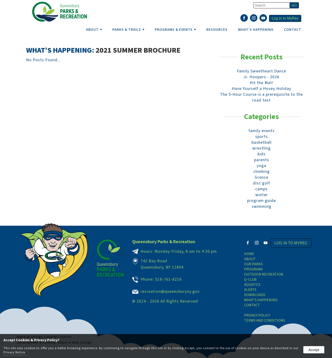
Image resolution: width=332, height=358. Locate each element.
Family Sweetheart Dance (261, 71)
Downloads (254, 294)
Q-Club (250, 279)
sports (261, 137)
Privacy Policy (257, 315)
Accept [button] (313, 350)
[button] (294, 5)
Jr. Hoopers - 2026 (261, 77)
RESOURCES (217, 29)
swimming (261, 206)
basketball (262, 142)
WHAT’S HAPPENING (255, 29)
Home (249, 253)
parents (261, 160)
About (250, 259)
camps (261, 189)
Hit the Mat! (261, 83)
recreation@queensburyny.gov (170, 291)
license (261, 177)
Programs (253, 269)
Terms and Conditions (264, 320)
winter (261, 195)
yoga (261, 166)
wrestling (261, 148)
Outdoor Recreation (263, 274)
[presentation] (244, 18)
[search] (272, 5)
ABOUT (94, 29)
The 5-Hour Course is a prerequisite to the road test (261, 97)
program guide (261, 201)
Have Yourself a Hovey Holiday (261, 89)
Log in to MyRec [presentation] (285, 18)
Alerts (250, 289)
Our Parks (253, 264)
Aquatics (252, 284)
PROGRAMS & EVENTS (175, 29)
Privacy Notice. (14, 352)
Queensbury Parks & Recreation (163, 242)
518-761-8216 (168, 279)
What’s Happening (260, 300)
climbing (261, 171)
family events (262, 131)
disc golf (261, 183)
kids (262, 154)
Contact (292, 29)
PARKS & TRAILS (128, 29)
